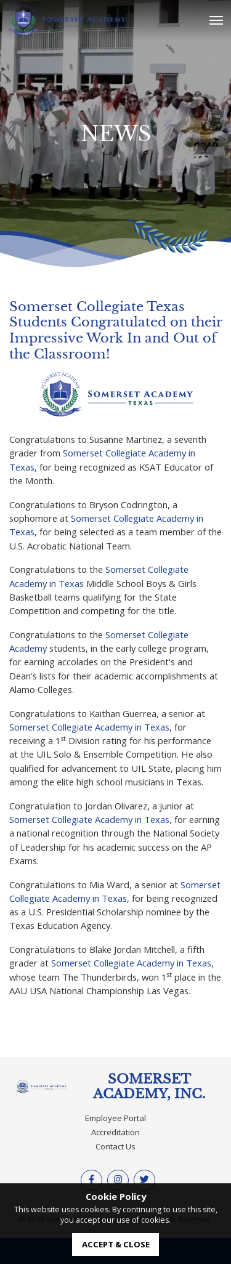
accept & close (116, 1244)
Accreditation (115, 1132)
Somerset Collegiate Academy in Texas (89, 727)
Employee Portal (115, 1118)
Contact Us (115, 1146)
